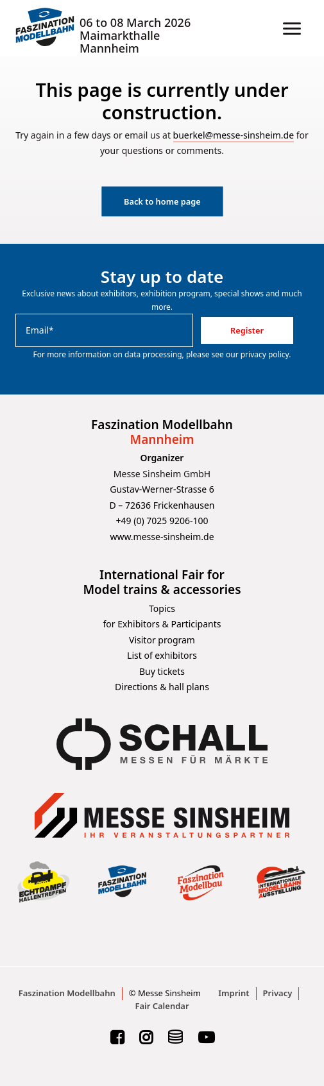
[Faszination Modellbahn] (44, 28)
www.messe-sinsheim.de (162, 536)
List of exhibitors (162, 655)
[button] (292, 28)
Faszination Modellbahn (67, 993)
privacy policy (265, 354)
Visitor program (162, 640)
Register (247, 330)
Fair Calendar (162, 1006)
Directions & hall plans (162, 687)
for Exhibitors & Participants (162, 624)
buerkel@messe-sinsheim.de (233, 135)
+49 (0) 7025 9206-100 (162, 520)
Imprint (233, 993)
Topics (162, 608)
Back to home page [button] (162, 201)
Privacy (278, 993)
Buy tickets (162, 671)
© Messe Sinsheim (165, 993)
